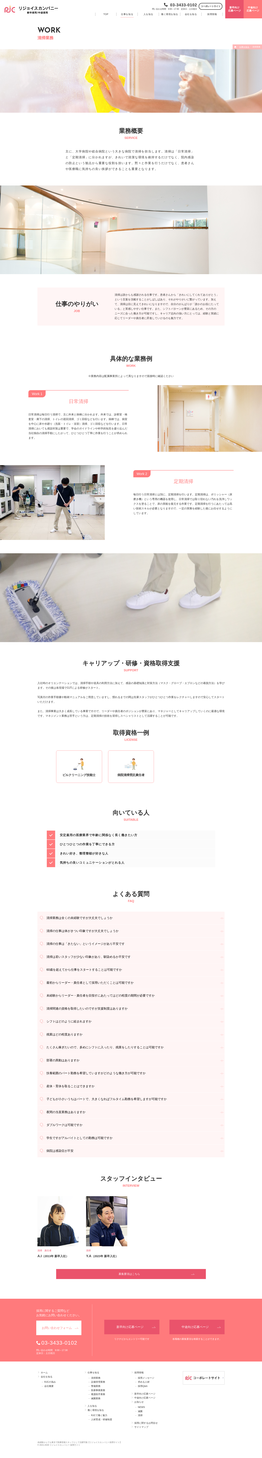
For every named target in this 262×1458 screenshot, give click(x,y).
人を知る (92, 1406)
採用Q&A (143, 1386)
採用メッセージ (146, 1378)
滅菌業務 (95, 1398)
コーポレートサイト (210, 6)
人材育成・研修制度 (101, 1419)
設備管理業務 (98, 1382)
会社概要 (49, 1386)
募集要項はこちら (129, 1274)
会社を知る (46, 1376)
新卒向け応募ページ (144, 1393)
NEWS (141, 1407)
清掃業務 (95, 1378)
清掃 (140, 1415)
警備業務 (95, 1386)
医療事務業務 (98, 1390)
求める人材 (144, 1382)
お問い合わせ (57, 1328)
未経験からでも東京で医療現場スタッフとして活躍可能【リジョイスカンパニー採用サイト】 (79, 1442)
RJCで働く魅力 (99, 1415)
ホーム (44, 1372)
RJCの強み (50, 1382)
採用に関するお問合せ (146, 1423)
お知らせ (139, 1402)
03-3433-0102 (183, 5)
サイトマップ (141, 1427)
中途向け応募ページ (144, 1397)
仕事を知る (93, 1372)
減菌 (140, 1411)
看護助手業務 (98, 1394)
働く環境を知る (96, 1410)
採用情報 (139, 1372)
